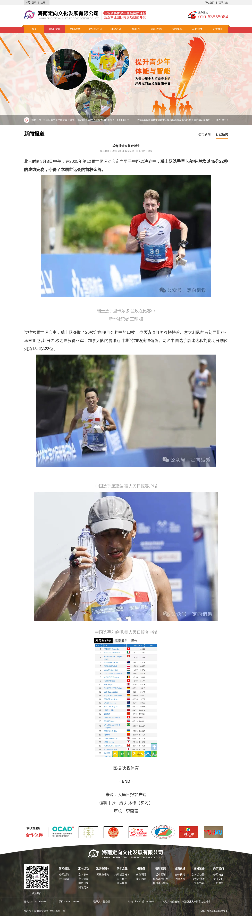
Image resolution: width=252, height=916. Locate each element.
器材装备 (197, 28)
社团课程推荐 (160, 883)
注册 (42, 2)
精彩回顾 (156, 28)
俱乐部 (136, 28)
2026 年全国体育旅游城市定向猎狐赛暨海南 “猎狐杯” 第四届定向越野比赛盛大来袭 (182, 120)
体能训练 (141, 874)
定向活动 (83, 878)
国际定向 (83, 887)
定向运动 (75, 28)
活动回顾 (160, 874)
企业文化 (218, 878)
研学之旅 (115, 28)
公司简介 (218, 874)
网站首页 (209, 2)
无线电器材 (199, 878)
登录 (34, 2)
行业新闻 (222, 134)
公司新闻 (204, 134)
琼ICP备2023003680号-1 (214, 911)
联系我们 (223, 2)
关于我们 (217, 28)
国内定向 (83, 883)
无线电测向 (95, 28)
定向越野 (141, 878)
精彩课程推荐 (160, 878)
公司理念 (218, 883)
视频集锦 (177, 28)
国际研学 (122, 883)
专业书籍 (199, 883)
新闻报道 (54, 28)
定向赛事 (83, 874)
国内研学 (122, 878)
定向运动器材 (199, 874)
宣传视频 (180, 874)
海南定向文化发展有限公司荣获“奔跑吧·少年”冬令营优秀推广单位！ (86, 120)
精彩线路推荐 (122, 874)
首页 (34, 28)
